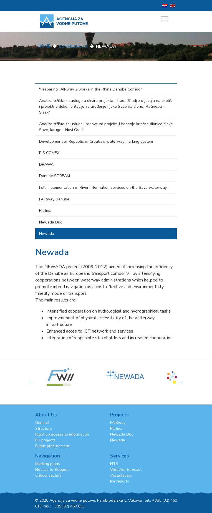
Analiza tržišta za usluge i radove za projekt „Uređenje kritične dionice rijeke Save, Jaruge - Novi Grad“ (106, 126)
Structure (43, 428)
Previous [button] (31, 381)
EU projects (45, 440)
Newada (46, 233)
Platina (45, 210)
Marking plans (47, 463)
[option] (136, 373)
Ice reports (119, 481)
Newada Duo (50, 222)
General (42, 422)
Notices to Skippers (52, 469)
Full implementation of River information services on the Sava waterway (103, 187)
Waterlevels (121, 475)
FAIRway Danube (54, 199)
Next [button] (181, 381)
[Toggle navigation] (164, 18)
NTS (114, 463)
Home (44, 46)
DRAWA (46, 164)
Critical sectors (48, 475)
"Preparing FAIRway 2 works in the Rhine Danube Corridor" (91, 89)
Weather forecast (126, 469)
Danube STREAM (54, 175)
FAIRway (117, 422)
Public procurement (52, 446)
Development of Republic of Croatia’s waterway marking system (96, 141)
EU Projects (73, 46)
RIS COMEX (49, 152)
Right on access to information (62, 434)
